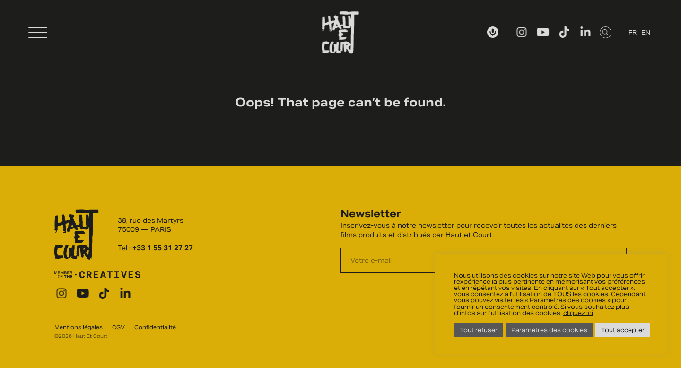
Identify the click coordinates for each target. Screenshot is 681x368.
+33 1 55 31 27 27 (162, 248)
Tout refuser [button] (479, 329)
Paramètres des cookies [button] (549, 329)
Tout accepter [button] (623, 329)
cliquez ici (578, 312)
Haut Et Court (340, 32)
